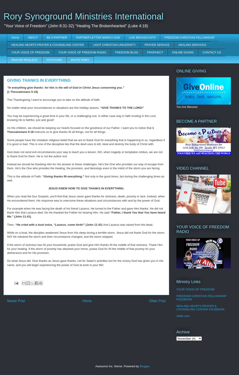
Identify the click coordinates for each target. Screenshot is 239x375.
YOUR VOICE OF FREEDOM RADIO (82, 52)
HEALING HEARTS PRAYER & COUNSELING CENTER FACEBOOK (200, 307)
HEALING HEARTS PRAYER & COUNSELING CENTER (48, 45)
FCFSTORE (54, 60)
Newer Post (16, 301)
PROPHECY (155, 52)
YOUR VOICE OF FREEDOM (31, 52)
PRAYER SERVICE (157, 45)
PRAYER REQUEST (25, 60)
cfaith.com (182, 316)
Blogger (144, 366)
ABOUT (33, 37)
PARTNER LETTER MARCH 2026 (98, 37)
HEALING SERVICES (192, 45)
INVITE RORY (80, 60)
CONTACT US (211, 52)
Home (15, 37)
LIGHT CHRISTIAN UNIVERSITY (114, 45)
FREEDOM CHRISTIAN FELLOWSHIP (189, 37)
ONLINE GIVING (183, 52)
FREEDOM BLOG (126, 52)
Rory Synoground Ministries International (84, 16)
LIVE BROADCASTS (142, 37)
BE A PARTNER (57, 37)
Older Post (157, 301)
